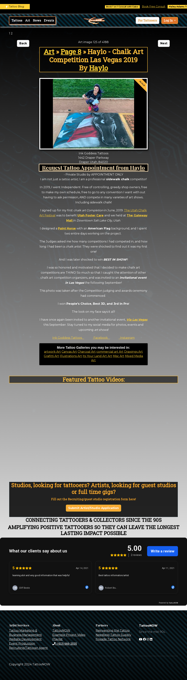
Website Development (25, 639)
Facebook (101, 337)
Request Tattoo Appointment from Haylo (93, 167)
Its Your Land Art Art (97, 356)
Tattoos (17, 20)
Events (49, 20)
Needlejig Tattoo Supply (113, 635)
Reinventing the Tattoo (113, 630)
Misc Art (118, 356)
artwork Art (52, 351)
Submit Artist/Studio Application (93, 508)
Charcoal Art (87, 351)
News (37, 20)
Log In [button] (168, 20)
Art (27, 20)
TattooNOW (61, 630)
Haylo (98, 67)
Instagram (127, 337)
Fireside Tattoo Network (113, 639)
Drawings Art (133, 351)
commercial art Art (109, 351)
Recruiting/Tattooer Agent (28, 648)
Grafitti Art (51, 356)
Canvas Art (69, 351)
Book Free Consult (157, 6)
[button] (147, 20)
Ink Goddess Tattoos (68, 337)
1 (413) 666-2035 (64, 643)
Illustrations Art (71, 356)
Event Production (22, 643)
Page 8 (71, 51)
